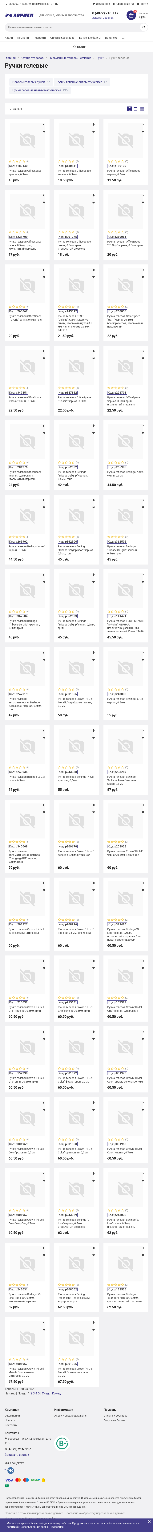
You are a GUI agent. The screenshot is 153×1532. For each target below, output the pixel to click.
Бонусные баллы (90, 37)
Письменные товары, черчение (70, 58)
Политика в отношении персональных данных (34, 1513)
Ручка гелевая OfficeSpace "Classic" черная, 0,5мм (74, 399)
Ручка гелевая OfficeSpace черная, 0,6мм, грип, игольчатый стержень (25, 475)
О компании (12, 1415)
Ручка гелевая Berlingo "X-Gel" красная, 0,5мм (76, 778)
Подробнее (56, 1526)
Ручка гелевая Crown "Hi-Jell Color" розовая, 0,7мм (26, 1150)
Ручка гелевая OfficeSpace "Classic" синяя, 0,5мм (25, 399)
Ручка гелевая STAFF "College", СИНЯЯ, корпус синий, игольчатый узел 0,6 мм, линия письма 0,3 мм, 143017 (75, 323)
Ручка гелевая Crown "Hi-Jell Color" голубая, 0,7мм (26, 1221)
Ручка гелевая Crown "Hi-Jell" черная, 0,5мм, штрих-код (125, 853)
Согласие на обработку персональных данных (95, 1513)
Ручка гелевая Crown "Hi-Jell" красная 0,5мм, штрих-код (76, 931)
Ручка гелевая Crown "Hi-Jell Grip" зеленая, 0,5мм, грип (75, 1009)
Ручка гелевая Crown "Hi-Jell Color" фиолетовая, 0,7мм (75, 1079)
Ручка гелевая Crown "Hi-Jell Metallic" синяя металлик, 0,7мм (75, 1372)
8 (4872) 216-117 (105, 13)
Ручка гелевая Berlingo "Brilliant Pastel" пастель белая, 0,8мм (121, 780)
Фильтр (17, 108)
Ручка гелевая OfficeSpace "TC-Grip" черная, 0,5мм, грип (125, 243)
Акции (9, 37)
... (123, 37)
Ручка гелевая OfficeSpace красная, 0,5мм (25, 172)
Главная (10, 58)
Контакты (11, 1425)
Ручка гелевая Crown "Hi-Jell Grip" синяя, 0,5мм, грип (26, 1079)
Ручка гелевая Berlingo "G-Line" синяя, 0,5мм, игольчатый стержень (123, 1223)
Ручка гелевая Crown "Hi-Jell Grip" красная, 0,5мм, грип (26, 1009)
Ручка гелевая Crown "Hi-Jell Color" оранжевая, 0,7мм (75, 1150)
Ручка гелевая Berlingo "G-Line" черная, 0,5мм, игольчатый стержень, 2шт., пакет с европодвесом (124, 934)
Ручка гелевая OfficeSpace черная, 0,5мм (123, 172)
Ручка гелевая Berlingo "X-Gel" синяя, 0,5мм (27, 778)
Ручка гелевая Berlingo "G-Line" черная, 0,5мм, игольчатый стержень (74, 1223)
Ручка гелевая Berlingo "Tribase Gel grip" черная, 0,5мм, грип (73, 475)
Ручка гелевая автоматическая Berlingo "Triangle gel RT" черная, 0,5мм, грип (24, 856)
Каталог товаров (32, 58)
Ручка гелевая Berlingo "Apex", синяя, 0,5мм (125, 473)
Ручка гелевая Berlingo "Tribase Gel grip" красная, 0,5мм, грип (24, 624)
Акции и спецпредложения (70, 1415)
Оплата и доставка (62, 37)
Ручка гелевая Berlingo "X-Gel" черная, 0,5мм (125, 700)
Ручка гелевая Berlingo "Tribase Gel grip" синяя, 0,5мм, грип (76, 624)
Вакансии (111, 37)
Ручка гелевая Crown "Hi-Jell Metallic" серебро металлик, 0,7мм (75, 702)
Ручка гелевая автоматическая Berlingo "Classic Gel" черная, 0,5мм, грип (25, 704)
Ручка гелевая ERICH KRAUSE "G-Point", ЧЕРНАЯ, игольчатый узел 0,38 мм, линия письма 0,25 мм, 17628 (125, 626)
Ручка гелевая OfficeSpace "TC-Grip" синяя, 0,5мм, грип (25, 318)
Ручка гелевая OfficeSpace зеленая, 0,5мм (74, 172)
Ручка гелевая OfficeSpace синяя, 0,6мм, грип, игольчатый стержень (74, 245)
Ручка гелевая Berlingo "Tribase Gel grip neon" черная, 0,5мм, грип (76, 550)
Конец (56, 1393)
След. (46, 1393)
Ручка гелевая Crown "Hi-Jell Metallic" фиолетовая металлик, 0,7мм (26, 1372)
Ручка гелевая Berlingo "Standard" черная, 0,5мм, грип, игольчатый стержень (124, 1298)
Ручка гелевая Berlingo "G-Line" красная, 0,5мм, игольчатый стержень (25, 1298)
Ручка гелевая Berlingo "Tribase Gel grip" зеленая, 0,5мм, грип (122, 550)
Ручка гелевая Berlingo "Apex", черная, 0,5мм (27, 548)
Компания (23, 37)
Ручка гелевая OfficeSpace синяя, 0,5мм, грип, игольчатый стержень (25, 245)
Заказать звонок (103, 17)
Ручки (100, 58)
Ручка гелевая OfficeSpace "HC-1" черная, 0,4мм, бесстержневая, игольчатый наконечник (125, 321)
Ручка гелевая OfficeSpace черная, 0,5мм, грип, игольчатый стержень (123, 401)
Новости (40, 37)
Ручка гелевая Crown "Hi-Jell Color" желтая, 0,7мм (124, 1150)
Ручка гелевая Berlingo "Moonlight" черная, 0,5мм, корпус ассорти (74, 1298)
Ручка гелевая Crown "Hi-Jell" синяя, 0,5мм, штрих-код (26, 931)
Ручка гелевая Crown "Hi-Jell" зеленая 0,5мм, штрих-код (76, 853)
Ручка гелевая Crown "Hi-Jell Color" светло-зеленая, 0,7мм (125, 1079)
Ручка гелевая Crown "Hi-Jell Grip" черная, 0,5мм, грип (124, 1009)
